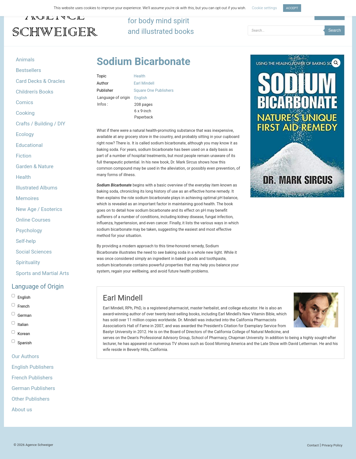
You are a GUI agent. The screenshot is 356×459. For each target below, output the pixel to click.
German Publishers (33, 388)
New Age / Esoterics (39, 209)
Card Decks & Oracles (40, 81)
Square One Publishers (154, 90)
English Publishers (33, 367)
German (24, 315)
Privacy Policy (332, 445)
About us (22, 410)
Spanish (25, 343)
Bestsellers (28, 70)
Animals (25, 60)
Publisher (105, 90)
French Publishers (32, 378)
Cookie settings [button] (264, 8)
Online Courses (33, 220)
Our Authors (25, 356)
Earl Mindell (144, 83)
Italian (23, 324)
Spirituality (28, 262)
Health (23, 177)
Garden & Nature (34, 166)
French (23, 306)
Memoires (27, 198)
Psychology (29, 230)
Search (334, 30)
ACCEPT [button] (292, 8)
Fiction (23, 156)
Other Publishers (30, 399)
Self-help (26, 241)
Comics (24, 102)
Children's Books (34, 92)
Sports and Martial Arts (42, 273)
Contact (313, 445)
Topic (101, 76)
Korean (24, 333)
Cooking (25, 113)
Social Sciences (34, 252)
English (24, 297)
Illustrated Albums (36, 188)
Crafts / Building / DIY (40, 124)
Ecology (25, 134)
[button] (336, 62)
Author (103, 83)
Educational (29, 145)
